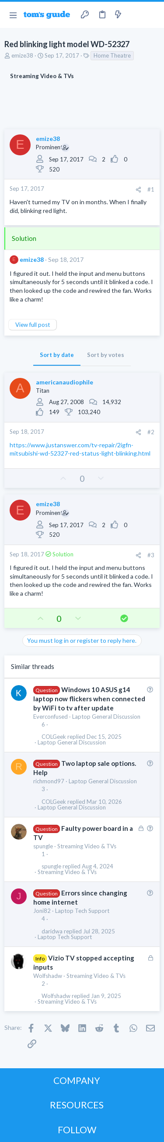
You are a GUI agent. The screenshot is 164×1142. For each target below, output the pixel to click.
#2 (150, 432)
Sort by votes (105, 354)
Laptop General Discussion (106, 716)
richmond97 (48, 781)
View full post (32, 324)
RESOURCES (77, 1104)
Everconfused (50, 716)
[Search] (152, 15)
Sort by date (57, 354)
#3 (150, 555)
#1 (150, 189)
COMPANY (76, 1080)
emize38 (22, 55)
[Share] (138, 189)
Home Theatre (112, 55)
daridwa (52, 931)
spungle (43, 846)
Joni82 (42, 910)
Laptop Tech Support (82, 910)
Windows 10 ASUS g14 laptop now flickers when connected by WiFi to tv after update (89, 699)
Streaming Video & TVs (86, 846)
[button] (12, 14)
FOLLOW (77, 1129)
